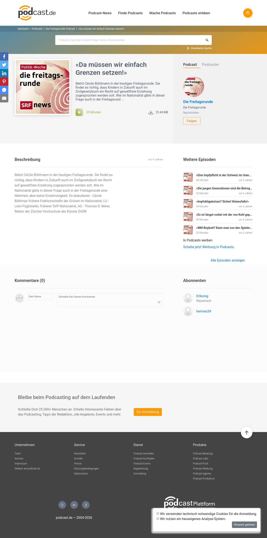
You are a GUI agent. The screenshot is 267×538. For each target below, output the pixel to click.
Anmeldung (140, 473)
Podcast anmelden (144, 453)
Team (18, 453)
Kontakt (78, 458)
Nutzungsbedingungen (86, 468)
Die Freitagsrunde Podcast (60, 28)
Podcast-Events (142, 463)
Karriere (19, 458)
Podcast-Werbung (203, 468)
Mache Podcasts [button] (162, 13)
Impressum (21, 463)
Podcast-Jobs (200, 458)
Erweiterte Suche (201, 48)
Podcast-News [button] (100, 13)
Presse (78, 463)
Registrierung (141, 468)
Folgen (192, 121)
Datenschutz (81, 473)
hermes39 (203, 311)
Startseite (23, 28)
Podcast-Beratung (203, 453)
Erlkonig (202, 296)
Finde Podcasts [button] (130, 13)
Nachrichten (191, 112)
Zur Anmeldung (147, 412)
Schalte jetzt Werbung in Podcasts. (209, 247)
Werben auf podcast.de (27, 468)
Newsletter (80, 453)
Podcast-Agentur (202, 473)
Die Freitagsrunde (198, 101)
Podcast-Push (200, 463)
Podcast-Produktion (204, 478)
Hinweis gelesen (244, 524)
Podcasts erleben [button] (196, 13)
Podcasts (37, 28)
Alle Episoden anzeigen (228, 260)
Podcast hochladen (144, 458)
